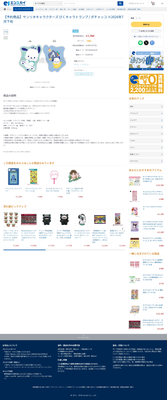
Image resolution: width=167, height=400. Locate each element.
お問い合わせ (90, 387)
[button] (122, 229)
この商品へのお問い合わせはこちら (146, 36)
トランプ (85, 64)
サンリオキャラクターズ (84, 74)
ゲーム (76, 64)
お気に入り (89, 9)
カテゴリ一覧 (53, 9)
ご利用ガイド (100, 9)
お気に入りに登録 (146, 31)
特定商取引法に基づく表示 (41, 387)
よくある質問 (110, 9)
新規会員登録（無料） (135, 9)
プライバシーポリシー (58, 387)
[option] (42, 57)
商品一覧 (62, 9)
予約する (146, 24)
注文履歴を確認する (102, 387)
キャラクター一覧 (41, 9)
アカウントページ (135, 3)
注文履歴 (81, 9)
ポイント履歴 (72, 9)
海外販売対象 (121, 9)
